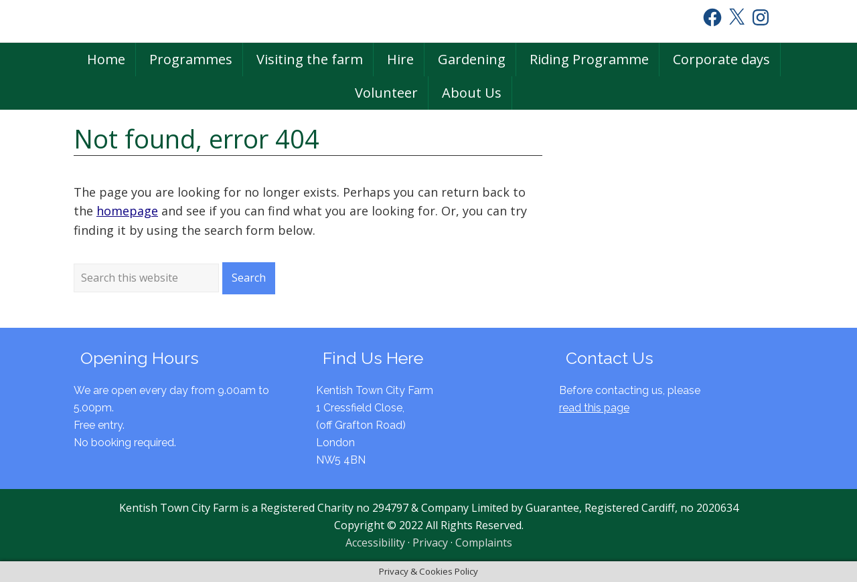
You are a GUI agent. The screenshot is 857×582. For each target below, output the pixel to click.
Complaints (483, 542)
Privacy (430, 542)
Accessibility (375, 542)
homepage (127, 211)
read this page (594, 407)
